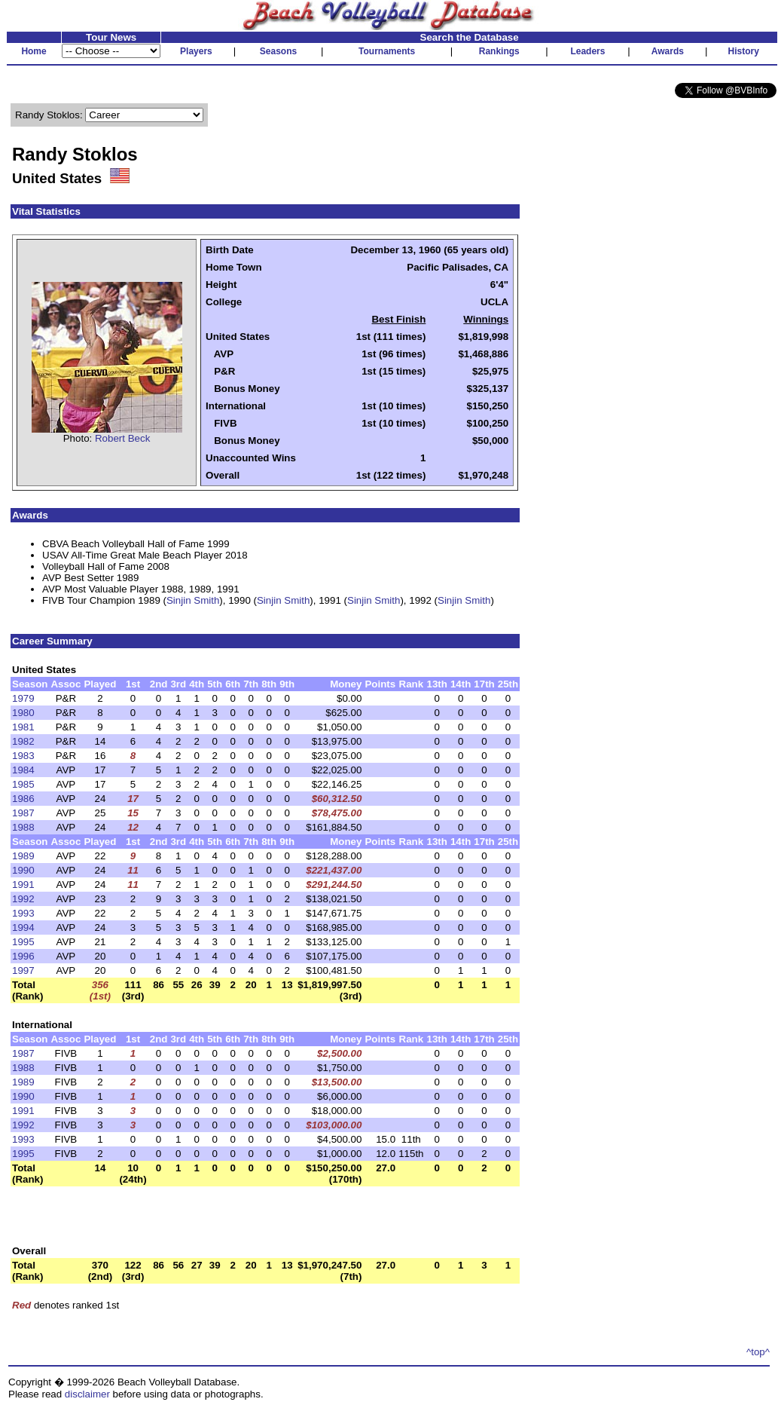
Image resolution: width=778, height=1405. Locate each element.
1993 (23, 913)
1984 (23, 770)
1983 (23, 755)
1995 (23, 941)
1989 (23, 856)
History (743, 51)
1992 (23, 899)
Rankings (499, 51)
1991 (23, 884)
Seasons (278, 51)
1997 (23, 970)
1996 (23, 956)
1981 (23, 727)
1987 (23, 813)
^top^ (758, 1352)
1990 (23, 870)
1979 (23, 698)
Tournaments (386, 51)
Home (33, 51)
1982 (23, 741)
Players (196, 51)
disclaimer (87, 1394)
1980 (23, 712)
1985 (23, 784)
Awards (667, 51)
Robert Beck (122, 438)
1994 (23, 927)
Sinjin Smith (192, 600)
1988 (23, 827)
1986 (23, 798)
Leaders (587, 51)
